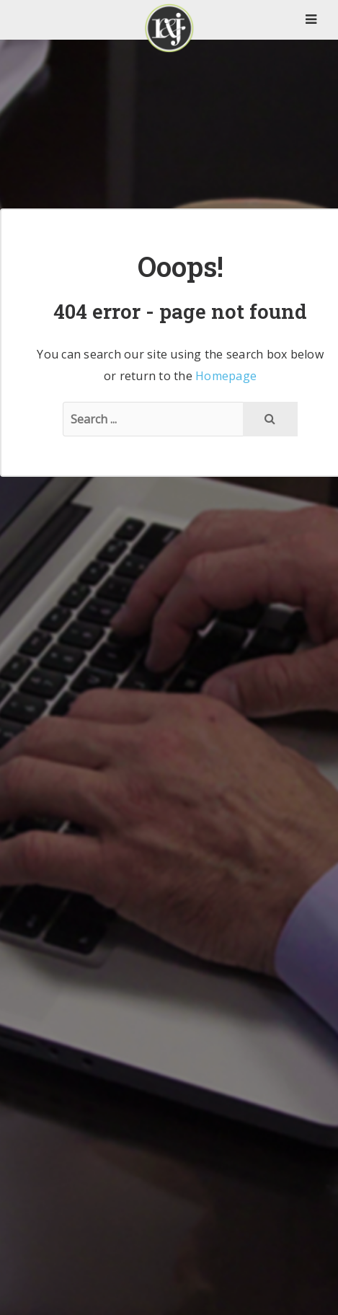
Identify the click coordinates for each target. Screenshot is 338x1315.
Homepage (226, 376)
